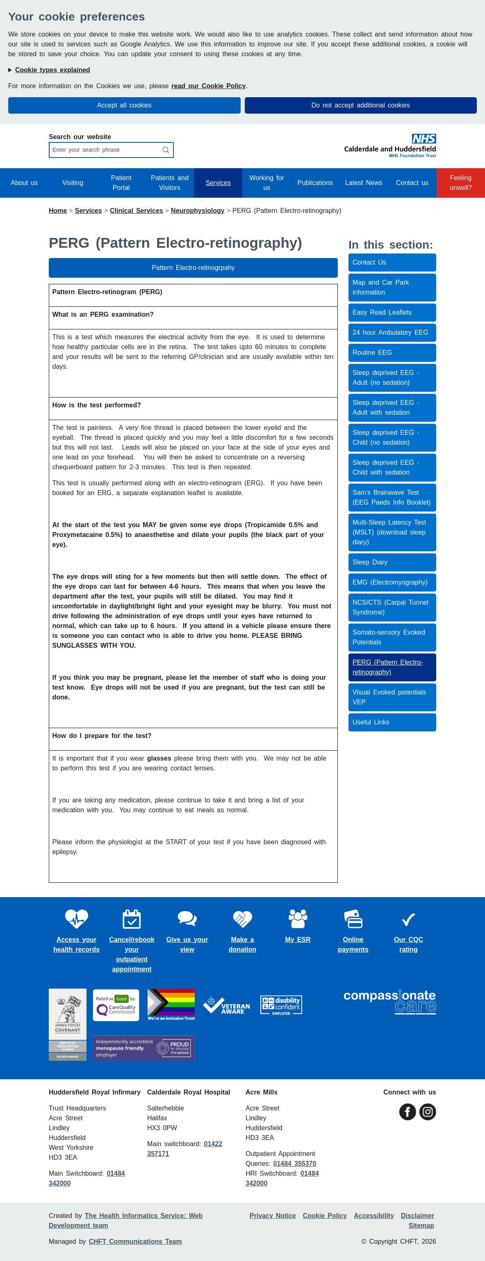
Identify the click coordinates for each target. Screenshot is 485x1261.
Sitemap (421, 1225)
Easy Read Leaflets (382, 312)
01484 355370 (294, 1163)
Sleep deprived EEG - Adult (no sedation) (386, 377)
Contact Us (369, 262)
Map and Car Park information (381, 287)
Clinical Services (136, 210)
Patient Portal (121, 182)
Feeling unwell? (461, 182)
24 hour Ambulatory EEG (390, 332)
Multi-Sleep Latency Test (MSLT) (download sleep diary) (389, 532)
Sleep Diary (370, 562)
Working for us (267, 182)
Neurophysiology (198, 210)
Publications (315, 182)
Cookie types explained (52, 69)
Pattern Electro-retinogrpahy (193, 267)
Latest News (364, 182)
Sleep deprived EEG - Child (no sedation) (386, 437)
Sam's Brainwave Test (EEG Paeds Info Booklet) (392, 497)
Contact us (412, 182)
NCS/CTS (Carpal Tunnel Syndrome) (390, 607)
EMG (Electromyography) (390, 582)
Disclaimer (417, 1215)
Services (218, 182)
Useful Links (371, 722)
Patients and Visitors (170, 182)
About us (24, 182)
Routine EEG (372, 352)
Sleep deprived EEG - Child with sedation (386, 467)
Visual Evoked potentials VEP (389, 697)
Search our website (80, 136)
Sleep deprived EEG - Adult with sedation (386, 407)
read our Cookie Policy (208, 85)
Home (58, 210)
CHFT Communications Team (135, 1241)
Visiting (72, 182)
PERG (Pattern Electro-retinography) (388, 667)
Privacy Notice (273, 1215)
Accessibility (374, 1215)
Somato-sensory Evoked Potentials (389, 637)
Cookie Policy (325, 1215)
